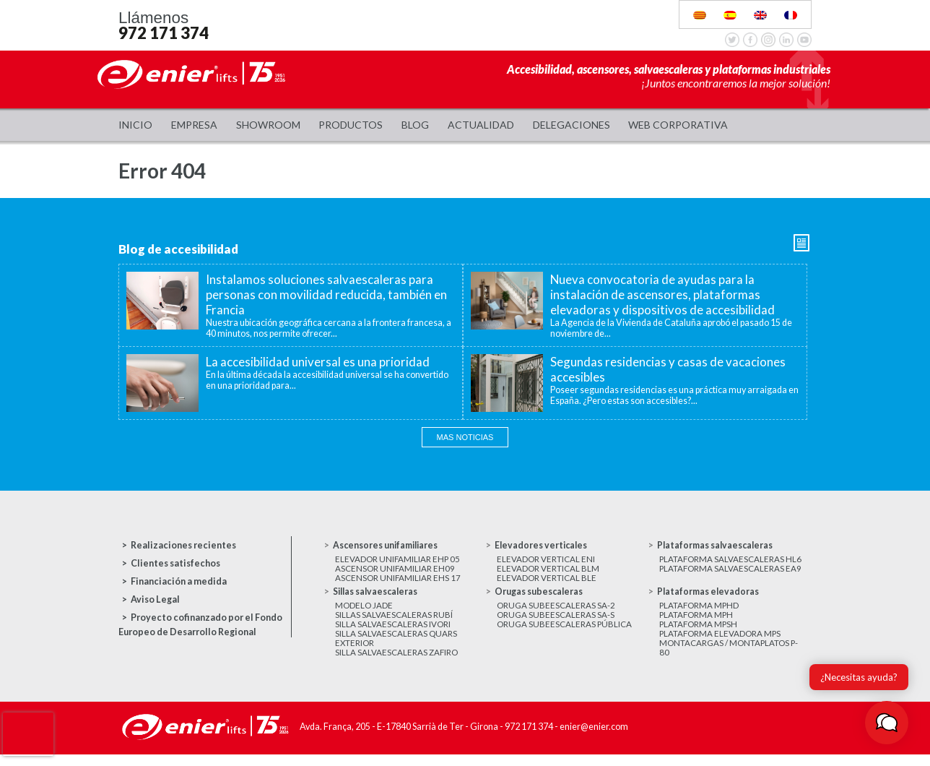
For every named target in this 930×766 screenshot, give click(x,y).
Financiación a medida (179, 581)
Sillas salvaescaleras (377, 595)
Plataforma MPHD (700, 610)
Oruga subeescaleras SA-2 (556, 610)
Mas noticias (465, 437)
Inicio (135, 125)
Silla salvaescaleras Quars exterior (396, 648)
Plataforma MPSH (699, 632)
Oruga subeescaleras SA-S (555, 621)
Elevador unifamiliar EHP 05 (398, 559)
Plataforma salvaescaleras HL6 (731, 559)
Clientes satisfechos (175, 563)
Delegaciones (571, 125)
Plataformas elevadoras (709, 595)
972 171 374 (163, 33)
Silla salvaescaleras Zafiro (397, 664)
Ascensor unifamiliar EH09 (395, 570)
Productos (350, 125)
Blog (415, 125)
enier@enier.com (594, 739)
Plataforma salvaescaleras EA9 (731, 570)
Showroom (268, 125)
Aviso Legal (155, 599)
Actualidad (481, 125)
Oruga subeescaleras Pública (565, 632)
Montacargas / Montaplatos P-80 (729, 659)
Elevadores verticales (542, 545)
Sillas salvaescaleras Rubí (394, 621)
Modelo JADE (364, 610)
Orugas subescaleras (539, 595)
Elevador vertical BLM (548, 570)
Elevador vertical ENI (546, 559)
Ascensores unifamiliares (387, 545)
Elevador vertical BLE (546, 581)
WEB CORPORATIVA (678, 125)
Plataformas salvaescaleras (716, 545)
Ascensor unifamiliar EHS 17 (398, 581)
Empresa (194, 125)
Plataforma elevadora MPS (721, 642)
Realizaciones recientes (183, 545)
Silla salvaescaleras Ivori (393, 632)
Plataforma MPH (697, 621)
